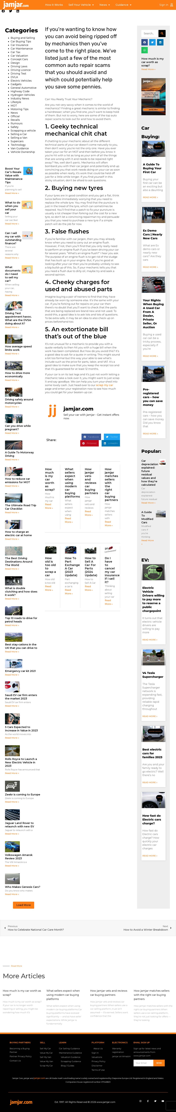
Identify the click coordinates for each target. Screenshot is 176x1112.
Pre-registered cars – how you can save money (153, 397)
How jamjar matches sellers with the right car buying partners (151, 995)
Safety (15, 127)
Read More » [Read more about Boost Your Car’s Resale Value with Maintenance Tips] (12, 193)
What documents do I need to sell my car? (13, 274)
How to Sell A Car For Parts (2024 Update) (91, 566)
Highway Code (20, 91)
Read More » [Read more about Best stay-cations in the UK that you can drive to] (12, 651)
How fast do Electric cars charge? (151, 819)
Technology (18, 144)
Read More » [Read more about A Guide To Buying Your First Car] (150, 197)
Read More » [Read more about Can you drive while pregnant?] (12, 433)
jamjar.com (39, 1078)
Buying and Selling (23, 38)
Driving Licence (21, 70)
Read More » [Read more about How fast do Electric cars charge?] (149, 855)
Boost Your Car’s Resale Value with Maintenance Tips (14, 175)
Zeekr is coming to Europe (22, 794)
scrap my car (104, 385)
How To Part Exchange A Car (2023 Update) (72, 566)
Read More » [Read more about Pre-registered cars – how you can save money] (150, 433)
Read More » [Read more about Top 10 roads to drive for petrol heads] (12, 625)
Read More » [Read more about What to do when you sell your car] (12, 223)
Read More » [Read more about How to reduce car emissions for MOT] (12, 486)
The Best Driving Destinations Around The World (18, 562)
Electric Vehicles (21, 80)
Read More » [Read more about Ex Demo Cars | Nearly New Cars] (150, 267)
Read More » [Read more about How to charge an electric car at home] (12, 539)
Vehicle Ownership (23, 152)
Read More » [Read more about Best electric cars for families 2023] (149, 782)
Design (15, 62)
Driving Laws (19, 66)
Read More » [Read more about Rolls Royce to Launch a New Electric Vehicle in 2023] (12, 773)
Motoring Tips (20, 109)
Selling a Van (19, 137)
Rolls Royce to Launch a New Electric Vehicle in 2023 (21, 762)
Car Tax (15, 52)
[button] (3, 11)
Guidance (123, 5)
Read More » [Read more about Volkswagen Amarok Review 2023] (12, 865)
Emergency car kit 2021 (20, 671)
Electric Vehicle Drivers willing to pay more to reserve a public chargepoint (153, 599)
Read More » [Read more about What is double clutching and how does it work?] (12, 598)
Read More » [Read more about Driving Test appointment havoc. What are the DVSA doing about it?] (12, 327)
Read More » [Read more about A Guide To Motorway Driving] (12, 459)
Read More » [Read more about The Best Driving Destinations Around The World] (12, 568)
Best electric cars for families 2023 (152, 753)
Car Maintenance (22, 48)
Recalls (15, 119)
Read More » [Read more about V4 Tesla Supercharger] (149, 716)
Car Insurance (19, 45)
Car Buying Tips (21, 41)
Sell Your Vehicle (81, 5)
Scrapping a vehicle (23, 130)
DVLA (14, 77)
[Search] (162, 33)
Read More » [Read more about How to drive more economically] (12, 380)
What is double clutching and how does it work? (21, 592)
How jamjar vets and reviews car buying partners (91, 481)
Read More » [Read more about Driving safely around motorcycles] (12, 406)
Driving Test (18, 73)
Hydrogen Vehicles (23, 95)
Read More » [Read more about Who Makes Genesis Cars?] (12, 894)
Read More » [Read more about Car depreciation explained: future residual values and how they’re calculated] (148, 502)
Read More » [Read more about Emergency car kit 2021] (12, 674)
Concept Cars (19, 59)
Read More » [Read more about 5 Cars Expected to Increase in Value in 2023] (12, 737)
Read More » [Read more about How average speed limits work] (12, 353)
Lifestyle (16, 102)
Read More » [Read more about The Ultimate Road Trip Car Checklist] (12, 512)
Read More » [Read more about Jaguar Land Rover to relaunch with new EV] (12, 833)
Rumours (17, 123)
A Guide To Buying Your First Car (152, 168)
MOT (14, 105)
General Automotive (23, 87)
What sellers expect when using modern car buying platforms (72, 482)
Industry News (20, 98)
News (104, 5)
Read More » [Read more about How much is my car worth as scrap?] (148, 69)
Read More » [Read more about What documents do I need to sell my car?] (12, 295)
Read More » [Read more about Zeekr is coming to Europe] (12, 801)
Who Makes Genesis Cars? (22, 887)
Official (15, 116)
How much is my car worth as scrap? (152, 62)
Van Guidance (20, 148)
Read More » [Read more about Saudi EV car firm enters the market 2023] (12, 705)
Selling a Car (19, 134)
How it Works (54, 4)
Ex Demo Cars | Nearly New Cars (152, 234)
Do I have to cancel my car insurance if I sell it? (112, 570)
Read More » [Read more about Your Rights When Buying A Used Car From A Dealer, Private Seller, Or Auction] (150, 356)
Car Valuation (19, 55)
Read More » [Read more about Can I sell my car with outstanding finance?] (12, 257)
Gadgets (16, 84)
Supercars (17, 141)
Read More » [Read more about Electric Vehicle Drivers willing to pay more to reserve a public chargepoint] (149, 639)
